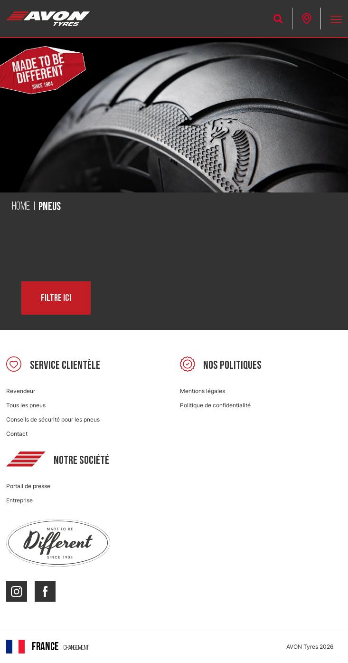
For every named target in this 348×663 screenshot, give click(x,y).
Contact (17, 433)
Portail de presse (28, 486)
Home (21, 206)
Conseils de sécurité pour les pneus (53, 419)
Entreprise (19, 500)
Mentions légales (202, 390)
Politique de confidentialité (215, 405)
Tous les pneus (26, 405)
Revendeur (20, 390)
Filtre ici (56, 298)
